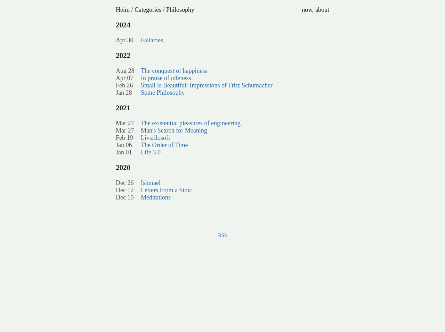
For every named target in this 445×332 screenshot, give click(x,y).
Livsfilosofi (155, 137)
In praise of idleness (166, 78)
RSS (222, 235)
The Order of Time (164, 145)
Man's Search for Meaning (174, 130)
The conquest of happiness (174, 70)
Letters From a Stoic (166, 190)
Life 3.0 (151, 152)
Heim (123, 9)
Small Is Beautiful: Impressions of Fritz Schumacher (207, 85)
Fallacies (152, 40)
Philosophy (180, 9)
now (307, 9)
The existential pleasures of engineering (191, 123)
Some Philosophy (163, 92)
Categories (148, 9)
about (322, 9)
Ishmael (151, 182)
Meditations (156, 197)
